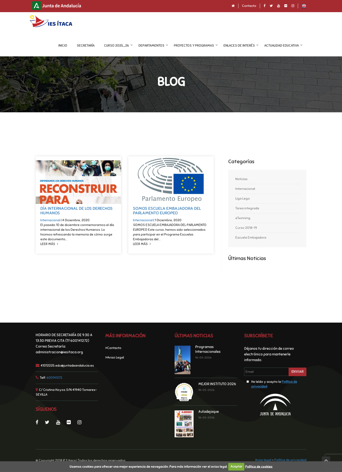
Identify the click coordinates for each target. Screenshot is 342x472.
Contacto (249, 6)
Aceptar (236, 466)
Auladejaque (208, 412)
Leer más (49, 244)
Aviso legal (263, 460)
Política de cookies (258, 466)
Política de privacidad (290, 460)
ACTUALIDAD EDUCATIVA (289, 46)
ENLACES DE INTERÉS (246, 46)
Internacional (50, 220)
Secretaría (93, 46)
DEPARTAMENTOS (159, 46)
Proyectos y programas (201, 46)
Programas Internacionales (208, 349)
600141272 (54, 378)
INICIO (70, 46)
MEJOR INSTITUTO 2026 (217, 384)
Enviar (297, 372)
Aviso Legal (115, 358)
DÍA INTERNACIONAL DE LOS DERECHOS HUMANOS (76, 211)
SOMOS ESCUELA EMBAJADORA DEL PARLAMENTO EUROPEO (167, 211)
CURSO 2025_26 (123, 46)
